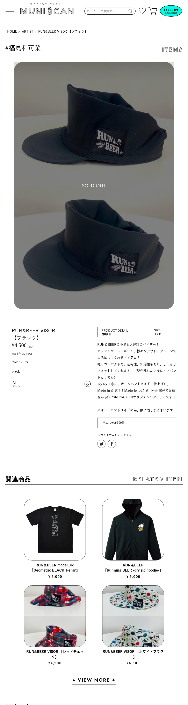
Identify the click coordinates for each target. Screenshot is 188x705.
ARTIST (28, 31)
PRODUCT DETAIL (124, 330)
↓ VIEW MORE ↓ (94, 680)
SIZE (163, 330)
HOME (12, 31)
